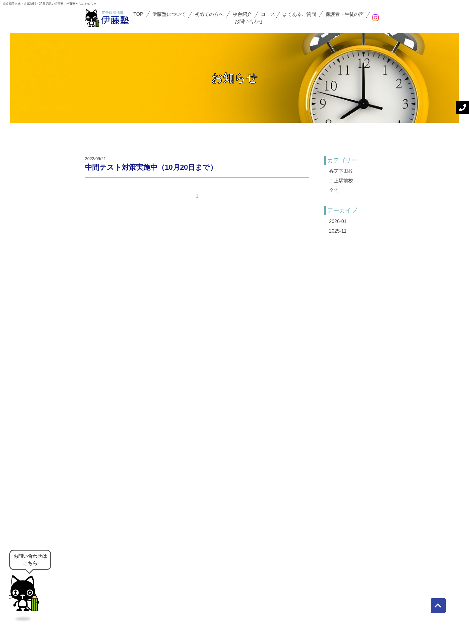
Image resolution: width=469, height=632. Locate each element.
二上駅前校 (341, 180)
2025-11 (338, 231)
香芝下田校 (341, 171)
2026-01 (338, 221)
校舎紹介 (242, 14)
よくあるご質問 (299, 14)
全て (334, 190)
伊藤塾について (169, 14)
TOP (138, 14)
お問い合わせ (248, 21)
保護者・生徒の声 (344, 14)
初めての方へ (209, 14)
